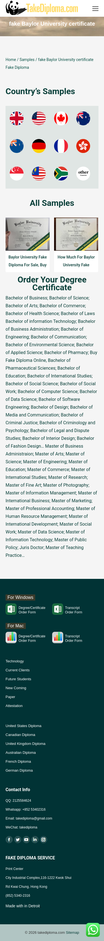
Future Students (18, 679)
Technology (15, 661)
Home (11, 59)
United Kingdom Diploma (25, 744)
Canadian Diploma (20, 735)
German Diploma (19, 770)
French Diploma (18, 761)
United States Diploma (23, 726)
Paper (10, 697)
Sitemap (72, 932)
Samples (26, 59)
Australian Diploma (21, 752)
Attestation (14, 706)
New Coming (16, 688)
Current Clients (18, 670)
